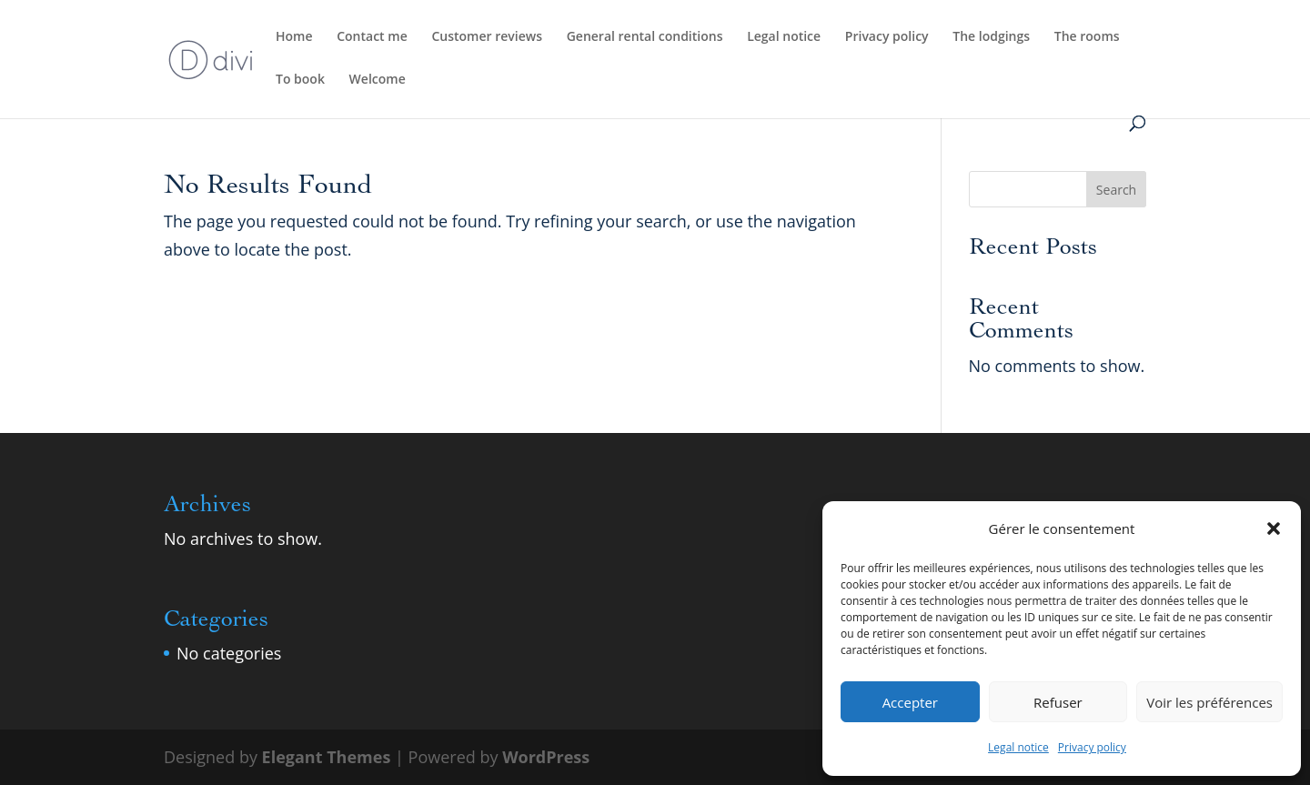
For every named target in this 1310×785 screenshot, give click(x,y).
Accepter (910, 702)
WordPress (546, 757)
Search (1116, 189)
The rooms (1087, 37)
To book (300, 80)
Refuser (1058, 702)
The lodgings (991, 37)
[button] (1274, 528)
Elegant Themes (326, 757)
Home (294, 37)
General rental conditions (645, 37)
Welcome (377, 80)
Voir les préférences (1209, 702)
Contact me (372, 37)
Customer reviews (486, 37)
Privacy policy (1092, 747)
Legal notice (1018, 747)
